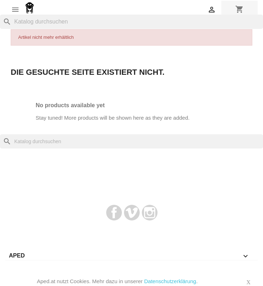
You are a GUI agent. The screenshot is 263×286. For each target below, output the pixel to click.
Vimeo (132, 212)
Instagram (150, 212)
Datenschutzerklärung (170, 281)
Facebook (114, 212)
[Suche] (131, 22)
